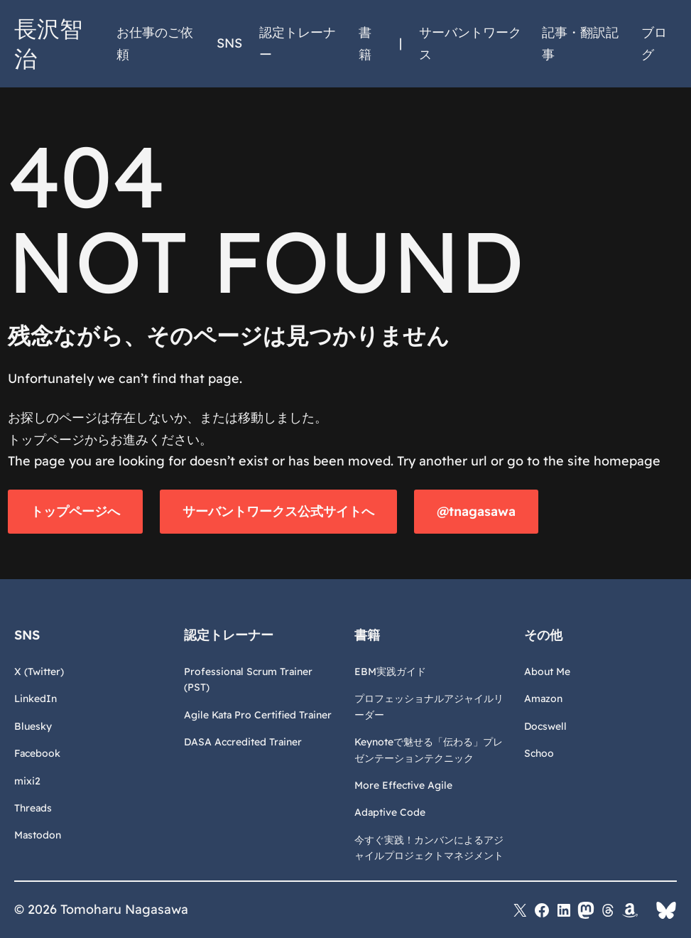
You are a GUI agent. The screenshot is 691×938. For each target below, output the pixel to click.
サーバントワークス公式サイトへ (278, 511)
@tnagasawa (476, 511)
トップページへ (75, 511)
